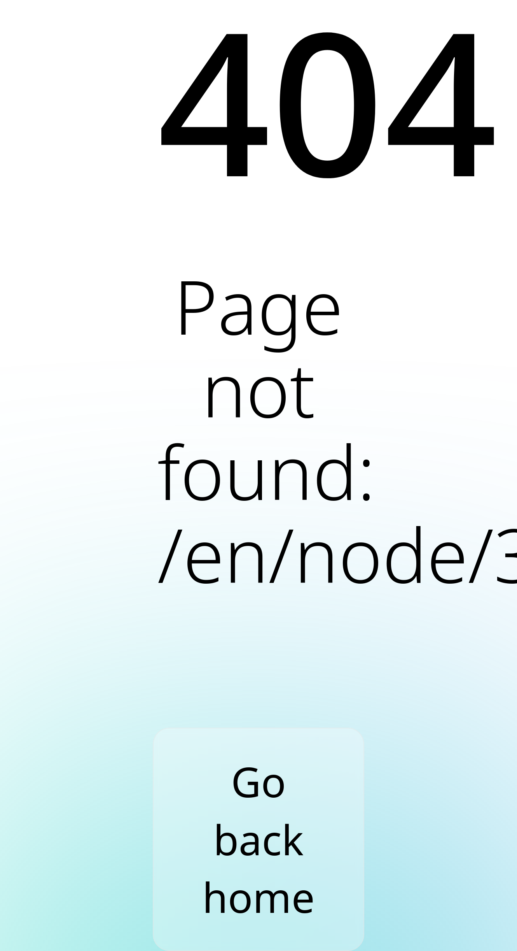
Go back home (258, 839)
